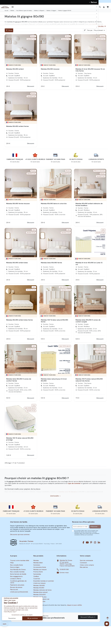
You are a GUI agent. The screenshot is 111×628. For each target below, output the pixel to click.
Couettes (36, 580)
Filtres (9, 32)
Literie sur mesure (39, 585)
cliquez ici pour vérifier (74, 607)
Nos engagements (16, 578)
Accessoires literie (39, 569)
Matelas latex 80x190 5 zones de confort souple (88, 323)
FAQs (12, 565)
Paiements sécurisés (17, 587)
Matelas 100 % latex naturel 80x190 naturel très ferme (89, 382)
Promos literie (38, 574)
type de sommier (74, 485)
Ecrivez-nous (64, 574)
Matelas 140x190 (39, 587)
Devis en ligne (14, 569)
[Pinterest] (91, 544)
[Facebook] (83, 544)
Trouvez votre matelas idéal (19, 562)
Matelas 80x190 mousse (50, 71)
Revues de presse (16, 589)
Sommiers (36, 567)
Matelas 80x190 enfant (15, 71)
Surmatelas (37, 576)
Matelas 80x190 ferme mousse (18, 205)
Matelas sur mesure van (41, 601)
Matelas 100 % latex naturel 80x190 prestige (19, 441)
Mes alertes (84, 569)
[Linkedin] (98, 544)
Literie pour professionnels (19, 594)
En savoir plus (14, 164)
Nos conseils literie (16, 567)
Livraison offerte (15, 580)
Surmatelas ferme (39, 603)
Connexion (83, 565)
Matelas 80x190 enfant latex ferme (19, 322)
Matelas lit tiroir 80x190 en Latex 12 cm (89, 265)
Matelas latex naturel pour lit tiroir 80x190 (54, 382)
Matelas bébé (38, 565)
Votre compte (85, 558)
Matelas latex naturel (40, 594)
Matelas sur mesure (40, 571)
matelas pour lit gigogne (67, 494)
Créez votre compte (87, 567)
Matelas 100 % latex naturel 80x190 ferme (54, 323)
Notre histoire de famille (18, 576)
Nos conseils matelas (17, 574)
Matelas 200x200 (39, 596)
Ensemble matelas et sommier (43, 583)
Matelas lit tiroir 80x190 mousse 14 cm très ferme (90, 72)
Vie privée (23, 543)
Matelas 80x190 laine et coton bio (54, 205)
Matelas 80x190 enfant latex (17, 264)
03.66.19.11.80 (64, 571)
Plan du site (14, 591)
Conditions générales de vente (18, 584)
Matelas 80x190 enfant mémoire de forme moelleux (89, 206)
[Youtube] (87, 544)
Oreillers (36, 578)
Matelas (36, 562)
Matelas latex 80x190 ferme (51, 264)
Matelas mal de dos (39, 599)
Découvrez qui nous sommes (20, 536)
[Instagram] (95, 544)
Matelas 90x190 (38, 590)
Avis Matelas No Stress (18, 571)
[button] (100, 8)
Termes (30, 543)
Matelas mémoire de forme (42, 592)
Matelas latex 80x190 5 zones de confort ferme (18, 382)
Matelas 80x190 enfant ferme (17, 128)
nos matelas (93, 26)
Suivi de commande (86, 562)
